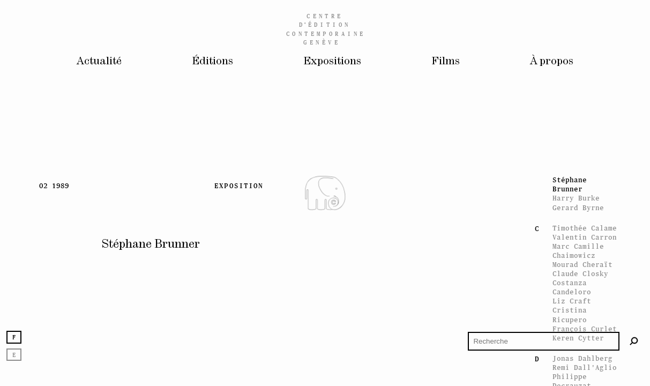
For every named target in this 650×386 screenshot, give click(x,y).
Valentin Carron (584, 237)
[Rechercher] (634, 341)
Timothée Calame (584, 228)
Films (448, 62)
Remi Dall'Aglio (584, 367)
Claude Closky (580, 274)
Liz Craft (571, 301)
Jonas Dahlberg (582, 358)
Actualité (93, 62)
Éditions (209, 62)
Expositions (333, 62)
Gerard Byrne (578, 208)
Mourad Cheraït (582, 265)
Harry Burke (576, 198)
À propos (556, 62)
